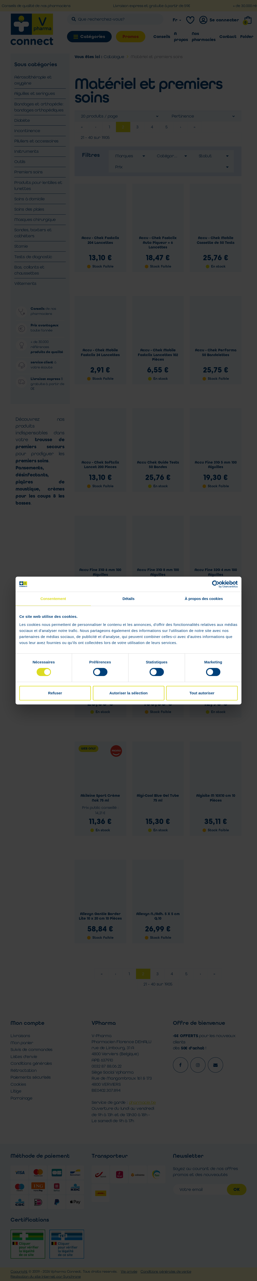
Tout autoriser (202, 693)
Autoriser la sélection (128, 693)
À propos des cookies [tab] (204, 598)
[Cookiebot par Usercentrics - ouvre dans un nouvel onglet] (216, 584)
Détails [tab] (128, 598)
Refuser (55, 693)
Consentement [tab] (53, 598)
